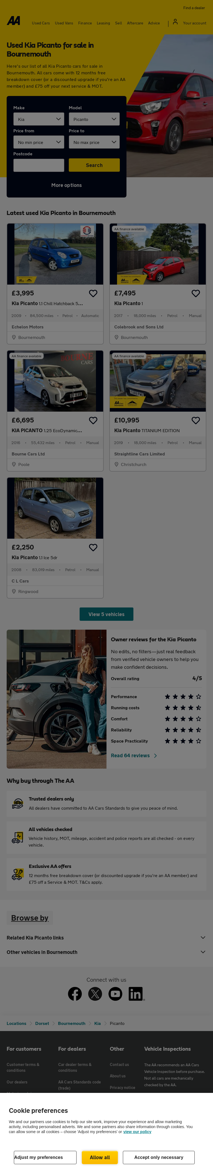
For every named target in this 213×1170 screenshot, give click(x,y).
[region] (106, 1131)
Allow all (100, 1157)
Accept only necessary (158, 1157)
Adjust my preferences (38, 1157)
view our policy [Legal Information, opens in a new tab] (137, 1132)
